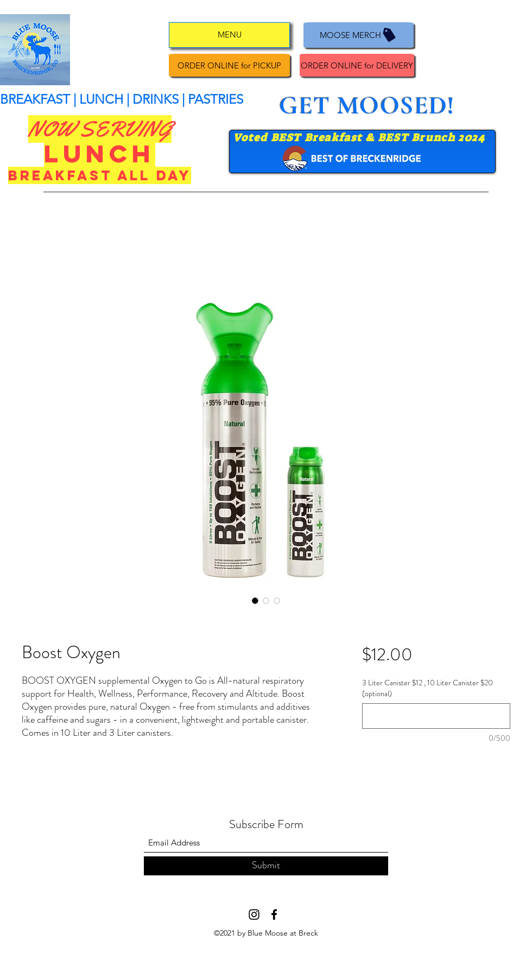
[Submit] (266, 865)
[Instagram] (254, 914)
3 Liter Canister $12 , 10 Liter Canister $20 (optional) (427, 688)
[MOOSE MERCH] (358, 35)
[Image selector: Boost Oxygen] (255, 600)
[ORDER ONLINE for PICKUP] (229, 65)
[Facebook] (274, 914)
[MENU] (229, 35)
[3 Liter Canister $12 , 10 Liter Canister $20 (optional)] (436, 716)
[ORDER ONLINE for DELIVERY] (357, 65)
